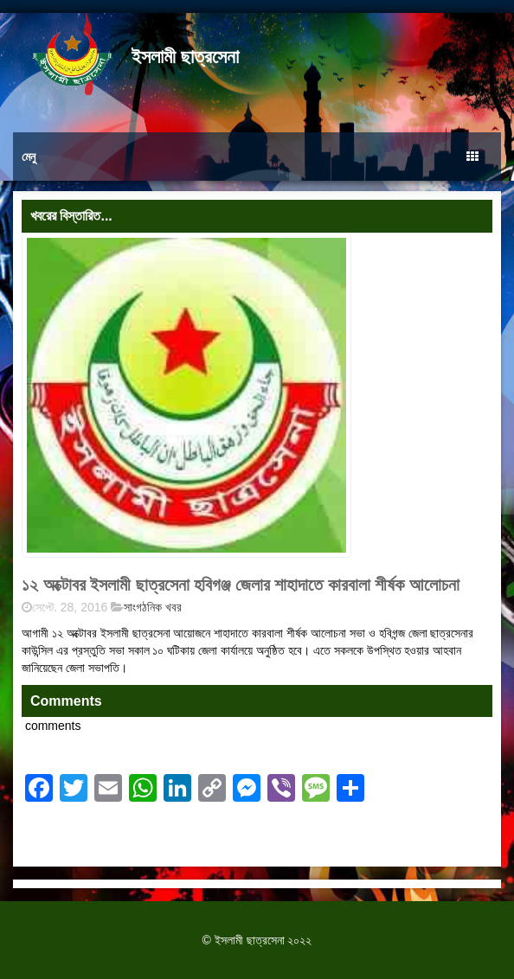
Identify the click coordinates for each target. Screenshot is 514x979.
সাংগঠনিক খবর (153, 607)
